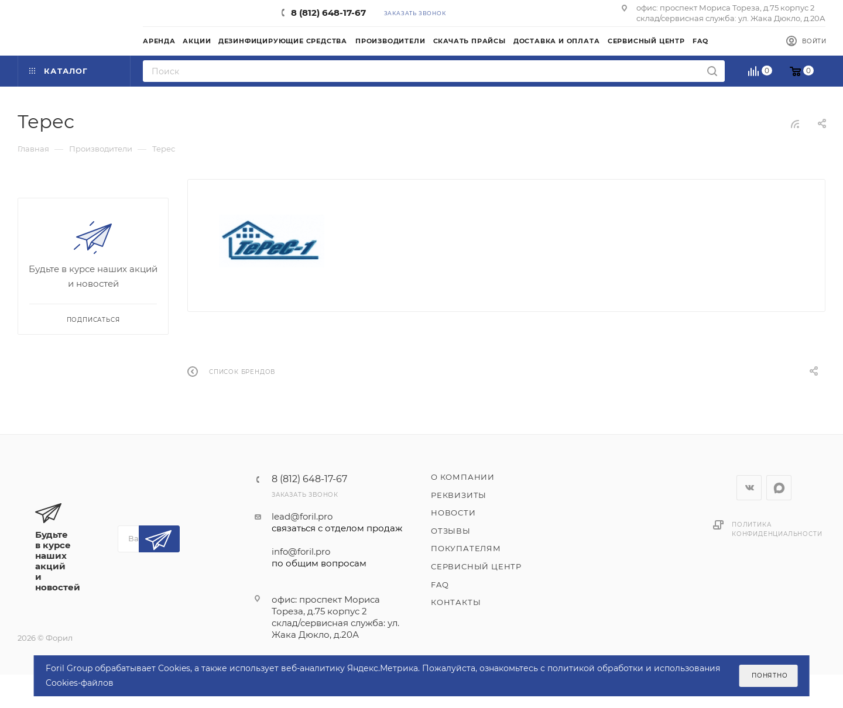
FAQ (439, 584)
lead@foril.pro (337, 522)
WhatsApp (778, 487)
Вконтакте (749, 487)
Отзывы (451, 530)
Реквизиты (458, 495)
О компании (463, 477)
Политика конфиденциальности (777, 529)
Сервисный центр (476, 566)
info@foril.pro (337, 557)
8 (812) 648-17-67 (328, 12)
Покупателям (466, 548)
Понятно (770, 675)
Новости (453, 512)
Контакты (456, 602)
